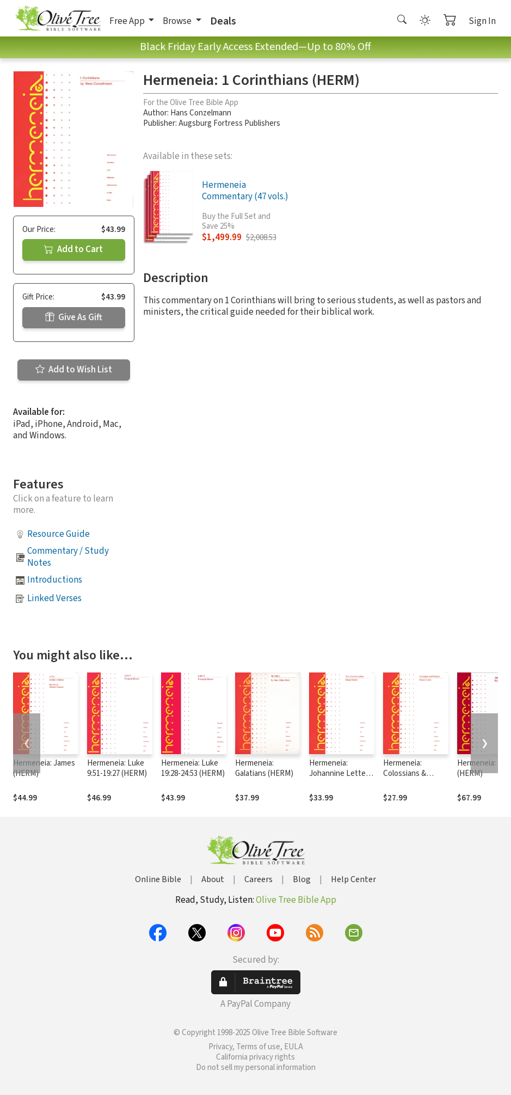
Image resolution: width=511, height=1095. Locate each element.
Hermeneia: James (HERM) (44, 768)
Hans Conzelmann (200, 113)
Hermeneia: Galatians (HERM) (264, 768)
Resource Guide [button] (58, 534)
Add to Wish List (73, 369)
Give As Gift (73, 317)
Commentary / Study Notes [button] (68, 557)
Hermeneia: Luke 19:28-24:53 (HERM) (193, 768)
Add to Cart (73, 249)
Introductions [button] (54, 579)
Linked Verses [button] (54, 598)
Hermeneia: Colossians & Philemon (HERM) (412, 773)
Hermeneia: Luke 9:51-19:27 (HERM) (117, 768)
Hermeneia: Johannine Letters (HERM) (340, 773)
